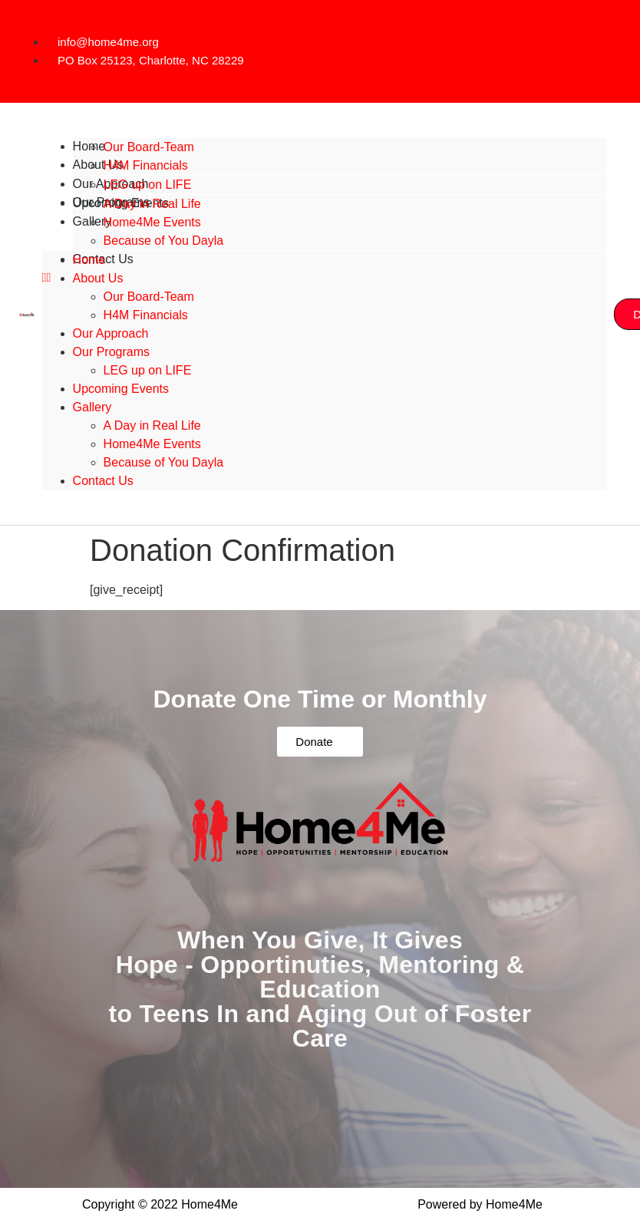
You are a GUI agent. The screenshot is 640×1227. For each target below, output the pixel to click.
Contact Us (103, 480)
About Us (98, 278)
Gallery (92, 407)
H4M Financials (146, 315)
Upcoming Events (121, 388)
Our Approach (111, 333)
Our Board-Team (149, 146)
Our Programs (111, 351)
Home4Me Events (152, 222)
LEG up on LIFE (148, 370)
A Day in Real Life (152, 203)
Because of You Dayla (164, 240)
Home (89, 259)
